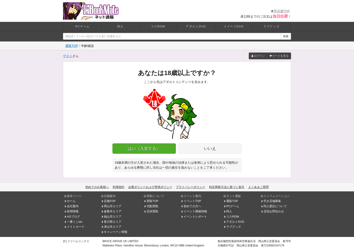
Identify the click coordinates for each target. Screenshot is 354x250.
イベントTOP (191, 201)
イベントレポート (194, 216)
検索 (286, 36)
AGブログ (72, 216)
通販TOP (71, 46)
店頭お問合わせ (272, 211)
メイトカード (74, 226)
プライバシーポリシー (190, 187)
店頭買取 (151, 211)
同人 (120, 26)
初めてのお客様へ (97, 187)
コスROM (158, 26)
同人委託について (274, 206)
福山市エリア (111, 216)
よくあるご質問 (258, 187)
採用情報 (71, 211)
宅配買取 (151, 206)
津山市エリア (111, 226)
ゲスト (67, 56)
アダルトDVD (196, 26)
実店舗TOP (280, 11)
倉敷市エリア (111, 211)
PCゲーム (82, 26)
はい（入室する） (144, 148)
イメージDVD (234, 26)
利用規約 (118, 187)
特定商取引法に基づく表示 (226, 187)
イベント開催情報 (194, 211)
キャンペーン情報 (114, 232)
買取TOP (151, 201)
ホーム (70, 201)
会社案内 (71, 206)
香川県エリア (111, 221)
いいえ (210, 148)
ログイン (258, 55)
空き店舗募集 (271, 201)
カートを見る (279, 55)
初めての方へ (191, 206)
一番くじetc (73, 221)
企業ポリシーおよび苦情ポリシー (150, 187)
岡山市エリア (111, 206)
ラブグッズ (271, 26)
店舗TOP (108, 201)
